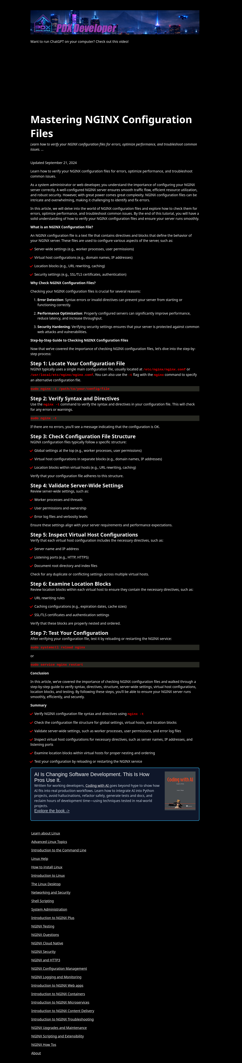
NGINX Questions (45, 931)
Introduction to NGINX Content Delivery (62, 1008)
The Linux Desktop (46, 881)
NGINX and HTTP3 (45, 957)
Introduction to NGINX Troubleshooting (62, 1016)
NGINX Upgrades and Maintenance (59, 1024)
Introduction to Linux (48, 872)
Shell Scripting (42, 898)
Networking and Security (50, 889)
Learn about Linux (45, 830)
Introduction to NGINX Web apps (57, 982)
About (36, 1050)
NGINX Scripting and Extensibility (57, 1033)
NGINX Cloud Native (47, 940)
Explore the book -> (52, 808)
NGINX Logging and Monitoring (56, 974)
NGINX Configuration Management (59, 965)
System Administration (49, 906)
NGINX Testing (42, 923)
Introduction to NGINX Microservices (60, 999)
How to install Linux (46, 864)
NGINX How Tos (43, 1041)
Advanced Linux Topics (49, 838)
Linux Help (39, 855)
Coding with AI (98, 782)
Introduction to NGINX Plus (52, 915)
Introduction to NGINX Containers (58, 991)
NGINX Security (43, 948)
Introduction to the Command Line (58, 847)
